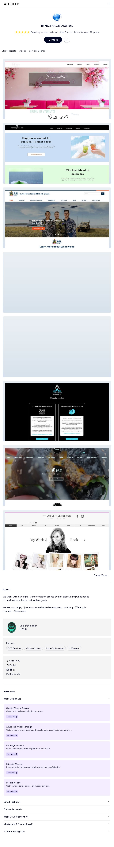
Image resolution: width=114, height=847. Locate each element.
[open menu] (109, 4)
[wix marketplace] (12, 4)
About (22, 50)
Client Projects (9, 50)
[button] (57, 89)
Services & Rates (37, 50)
